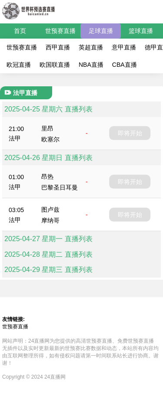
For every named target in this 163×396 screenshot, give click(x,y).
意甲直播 (124, 47)
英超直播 (91, 47)
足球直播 (101, 30)
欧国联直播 (55, 64)
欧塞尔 (50, 139)
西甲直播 (58, 47)
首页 (20, 30)
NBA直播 (91, 64)
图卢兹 (50, 209)
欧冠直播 (19, 64)
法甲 (15, 138)
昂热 (47, 176)
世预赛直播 (60, 30)
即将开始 (130, 133)
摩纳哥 (50, 220)
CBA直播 (124, 64)
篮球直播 (141, 30)
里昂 (47, 128)
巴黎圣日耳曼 (59, 187)
